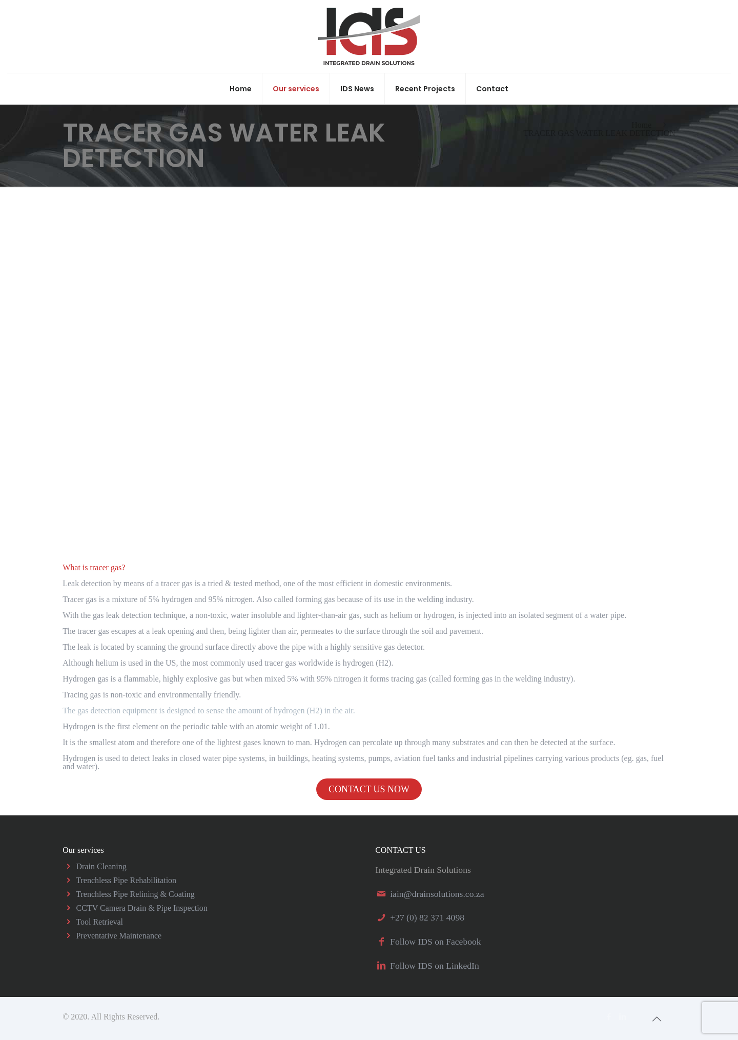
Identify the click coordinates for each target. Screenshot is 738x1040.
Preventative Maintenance (119, 935)
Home (641, 125)
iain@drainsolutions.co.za (437, 894)
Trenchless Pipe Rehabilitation (126, 880)
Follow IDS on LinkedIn (434, 966)
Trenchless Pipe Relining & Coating (135, 894)
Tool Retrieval (99, 921)
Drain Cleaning (101, 866)
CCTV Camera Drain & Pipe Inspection (142, 908)
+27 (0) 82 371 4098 (427, 917)
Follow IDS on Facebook (435, 941)
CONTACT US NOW (369, 789)
